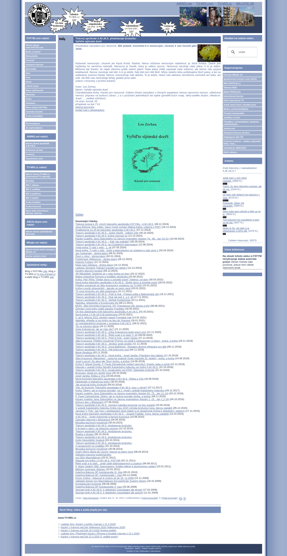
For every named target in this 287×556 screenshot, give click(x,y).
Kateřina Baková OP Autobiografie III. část (99, 472)
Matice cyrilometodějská (236, 109)
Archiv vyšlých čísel (36, 256)
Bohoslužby (32, 56)
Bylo (28, 73)
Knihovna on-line (34, 150)
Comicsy (30, 154)
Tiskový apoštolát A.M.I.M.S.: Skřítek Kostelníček (102, 300)
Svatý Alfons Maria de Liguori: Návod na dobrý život (104, 451)
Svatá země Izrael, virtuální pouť (240, 105)
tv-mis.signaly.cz (46, 274)
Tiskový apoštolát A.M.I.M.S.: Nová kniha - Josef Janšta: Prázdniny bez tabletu (119, 355)
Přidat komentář (169, 498)
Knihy (29, 99)
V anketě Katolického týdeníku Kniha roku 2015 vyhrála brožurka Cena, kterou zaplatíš (123, 408)
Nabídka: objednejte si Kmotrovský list (96, 302)
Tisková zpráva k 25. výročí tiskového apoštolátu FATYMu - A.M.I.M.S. (114, 224)
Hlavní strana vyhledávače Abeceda (39, 232)
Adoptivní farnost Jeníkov (237, 133)
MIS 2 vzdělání (33, 189)
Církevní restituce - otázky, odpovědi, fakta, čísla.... (242, 142)
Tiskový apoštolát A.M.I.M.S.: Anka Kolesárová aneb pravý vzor (110, 332)
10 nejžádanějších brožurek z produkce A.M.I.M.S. (103, 323)
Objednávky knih (34, 158)
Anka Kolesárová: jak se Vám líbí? (94, 329)
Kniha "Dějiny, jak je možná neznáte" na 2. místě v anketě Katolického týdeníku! (120, 390)
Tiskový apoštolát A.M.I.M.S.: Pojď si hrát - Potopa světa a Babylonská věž (117, 294)
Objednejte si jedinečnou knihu (92, 381)
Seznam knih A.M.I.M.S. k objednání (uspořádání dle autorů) (109, 492)
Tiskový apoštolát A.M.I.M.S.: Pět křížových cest (102, 349)
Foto (28, 77)
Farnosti (30, 60)
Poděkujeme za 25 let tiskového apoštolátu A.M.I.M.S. (105, 229)
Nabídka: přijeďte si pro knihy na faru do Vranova (102, 320)
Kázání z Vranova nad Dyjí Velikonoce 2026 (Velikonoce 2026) (93, 527)
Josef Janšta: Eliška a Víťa (90, 375)
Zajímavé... (31, 103)
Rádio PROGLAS (232, 92)
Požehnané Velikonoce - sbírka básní (96, 259)
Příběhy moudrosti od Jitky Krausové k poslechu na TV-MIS (108, 285)
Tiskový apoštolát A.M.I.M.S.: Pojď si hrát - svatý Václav (106, 337)
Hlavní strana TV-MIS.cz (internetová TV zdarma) (38, 175)
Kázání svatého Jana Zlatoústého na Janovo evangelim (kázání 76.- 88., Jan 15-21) (122, 238)
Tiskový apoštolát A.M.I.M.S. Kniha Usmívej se (101, 235)
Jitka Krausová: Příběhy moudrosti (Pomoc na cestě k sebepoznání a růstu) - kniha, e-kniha (126, 340)
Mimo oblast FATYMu (36, 107)
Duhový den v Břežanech (89, 402)
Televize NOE (230, 87)
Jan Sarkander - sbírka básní (91, 253)
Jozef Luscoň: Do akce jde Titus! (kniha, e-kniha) (102, 361)
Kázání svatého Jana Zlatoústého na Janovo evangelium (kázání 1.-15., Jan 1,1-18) (122, 399)
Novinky (30, 181)
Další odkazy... (231, 152)
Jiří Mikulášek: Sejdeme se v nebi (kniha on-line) (102, 273)
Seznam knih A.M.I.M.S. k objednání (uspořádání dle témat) (108, 489)
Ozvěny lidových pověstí (89, 270)
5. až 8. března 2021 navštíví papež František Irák (103, 317)
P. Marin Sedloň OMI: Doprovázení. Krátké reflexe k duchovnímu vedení (115, 466)
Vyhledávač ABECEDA (235, 148)
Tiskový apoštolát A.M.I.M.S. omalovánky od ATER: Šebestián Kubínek (115, 370)
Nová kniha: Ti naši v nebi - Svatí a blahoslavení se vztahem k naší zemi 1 (116, 250)
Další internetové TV (234, 100)
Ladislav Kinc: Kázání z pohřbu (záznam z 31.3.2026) (88, 524)
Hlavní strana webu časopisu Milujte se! (40, 250)
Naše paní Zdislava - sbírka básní (94, 265)
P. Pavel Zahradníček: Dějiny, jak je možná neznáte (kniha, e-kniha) (113, 396)
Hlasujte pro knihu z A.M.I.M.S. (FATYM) (97, 460)
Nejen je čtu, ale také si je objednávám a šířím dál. (236, 229)
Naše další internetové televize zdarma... (37, 212)
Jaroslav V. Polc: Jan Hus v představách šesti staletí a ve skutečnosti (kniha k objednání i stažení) (130, 410)
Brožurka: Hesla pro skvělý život (93, 373)
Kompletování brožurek (88, 483)
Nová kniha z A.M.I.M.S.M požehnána (96, 314)
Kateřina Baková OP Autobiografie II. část (98, 486)
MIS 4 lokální (32, 198)
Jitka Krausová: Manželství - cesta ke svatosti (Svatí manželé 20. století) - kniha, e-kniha (124, 358)
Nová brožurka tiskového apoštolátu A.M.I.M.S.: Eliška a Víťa (109, 378)
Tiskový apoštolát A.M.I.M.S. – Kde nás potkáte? (102, 241)
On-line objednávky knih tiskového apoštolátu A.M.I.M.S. (107, 311)
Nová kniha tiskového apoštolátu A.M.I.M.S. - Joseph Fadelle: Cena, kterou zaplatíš (122, 413)
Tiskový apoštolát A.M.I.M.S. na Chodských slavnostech (106, 244)
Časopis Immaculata (234, 113)
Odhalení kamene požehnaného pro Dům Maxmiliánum (93, 456)
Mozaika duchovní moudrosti (91, 422)
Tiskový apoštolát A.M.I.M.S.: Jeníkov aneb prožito (103, 343)
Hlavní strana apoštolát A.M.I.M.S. (37, 144)
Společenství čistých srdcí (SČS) (240, 79)
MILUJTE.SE (245, 3)
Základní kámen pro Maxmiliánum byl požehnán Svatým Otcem (110, 481)
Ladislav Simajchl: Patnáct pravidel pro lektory (101, 267)
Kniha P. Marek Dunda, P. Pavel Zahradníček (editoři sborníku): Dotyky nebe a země (122, 364)
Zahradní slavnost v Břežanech (92, 419)
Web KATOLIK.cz (232, 83)
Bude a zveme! (33, 52)
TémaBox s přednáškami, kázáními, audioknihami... (241, 123)
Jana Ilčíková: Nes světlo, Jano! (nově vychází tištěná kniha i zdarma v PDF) (118, 227)
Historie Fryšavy (84, 262)
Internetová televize (233, 96)
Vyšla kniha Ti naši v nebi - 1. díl (93, 247)
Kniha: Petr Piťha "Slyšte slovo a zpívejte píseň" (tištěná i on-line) (111, 279)
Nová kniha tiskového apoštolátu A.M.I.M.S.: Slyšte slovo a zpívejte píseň (116, 282)
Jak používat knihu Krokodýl (91, 384)
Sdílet (79, 214)
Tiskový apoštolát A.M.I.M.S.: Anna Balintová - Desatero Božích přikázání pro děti (120, 346)
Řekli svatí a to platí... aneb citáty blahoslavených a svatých (108, 463)
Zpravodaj (31, 69)
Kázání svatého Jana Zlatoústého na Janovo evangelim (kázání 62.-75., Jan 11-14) (121, 393)
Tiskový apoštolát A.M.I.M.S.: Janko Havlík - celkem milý (106, 232)
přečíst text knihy (84, 107)
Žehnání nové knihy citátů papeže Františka (99, 308)
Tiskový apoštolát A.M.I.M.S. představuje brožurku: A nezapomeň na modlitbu (103, 444)
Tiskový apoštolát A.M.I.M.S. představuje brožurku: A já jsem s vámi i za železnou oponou (103, 427)
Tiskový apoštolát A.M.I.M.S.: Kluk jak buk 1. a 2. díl (104, 297)
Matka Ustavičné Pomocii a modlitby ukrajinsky (102, 276)
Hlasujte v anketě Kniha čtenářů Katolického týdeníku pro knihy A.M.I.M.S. (116, 367)
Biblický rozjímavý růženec (90, 469)
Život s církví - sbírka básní (90, 256)
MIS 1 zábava (32, 185)
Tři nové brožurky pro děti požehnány (96, 291)
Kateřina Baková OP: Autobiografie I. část (98, 475)
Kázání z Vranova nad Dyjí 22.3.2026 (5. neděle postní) (89, 536)
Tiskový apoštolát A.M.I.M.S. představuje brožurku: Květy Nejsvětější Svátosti (103, 439)
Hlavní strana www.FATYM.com (34, 46)
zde (45, 271)
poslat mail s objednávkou (89, 110)
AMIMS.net (184, 3)
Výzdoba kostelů (34, 112)
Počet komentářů (150, 498)
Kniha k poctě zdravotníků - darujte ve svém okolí (102, 288)
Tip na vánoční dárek (87, 326)
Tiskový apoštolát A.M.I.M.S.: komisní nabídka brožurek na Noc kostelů (115, 405)
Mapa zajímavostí (34, 90)
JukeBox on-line (232, 117)
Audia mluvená (33, 206)
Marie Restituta (83, 352)
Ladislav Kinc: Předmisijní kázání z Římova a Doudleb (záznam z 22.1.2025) (100, 533)
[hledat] (242, 52)
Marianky (30, 94)
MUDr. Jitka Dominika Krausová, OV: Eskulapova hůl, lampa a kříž (112, 305)
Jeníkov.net (229, 128)
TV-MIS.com (204, 3)
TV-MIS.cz (224, 3)
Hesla (28, 82)
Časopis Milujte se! (233, 75)
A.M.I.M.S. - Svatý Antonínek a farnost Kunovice (102, 416)
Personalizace (33, 123)
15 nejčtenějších (34, 128)
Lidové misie (32, 86)
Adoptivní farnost (34, 64)
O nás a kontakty (34, 116)
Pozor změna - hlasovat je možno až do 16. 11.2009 (104, 478)
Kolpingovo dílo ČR (233, 137)
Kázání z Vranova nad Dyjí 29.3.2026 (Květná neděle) (88, 530)
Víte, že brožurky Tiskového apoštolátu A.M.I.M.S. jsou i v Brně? (111, 387)
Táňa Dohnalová (90, 498)
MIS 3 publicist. (33, 193)
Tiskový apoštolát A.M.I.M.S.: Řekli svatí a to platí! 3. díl (106, 335)
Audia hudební (33, 202)
